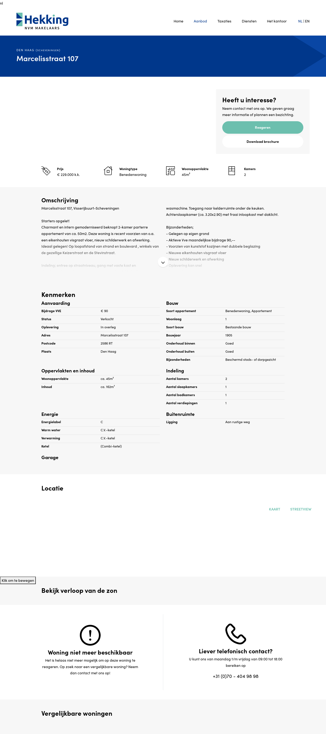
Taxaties (224, 20)
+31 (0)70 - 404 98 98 (235, 675)
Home (178, 20)
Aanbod (200, 20)
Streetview (300, 509)
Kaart (273, 509)
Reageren (262, 127)
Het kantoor (277, 20)
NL (300, 20)
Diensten (249, 20)
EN (307, 20)
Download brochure (263, 141)
